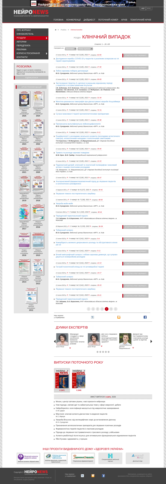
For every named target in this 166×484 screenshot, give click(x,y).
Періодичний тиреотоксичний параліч (72, 216)
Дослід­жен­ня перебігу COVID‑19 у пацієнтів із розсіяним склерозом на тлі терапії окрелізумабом (87, 60)
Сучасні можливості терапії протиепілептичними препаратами (82, 114)
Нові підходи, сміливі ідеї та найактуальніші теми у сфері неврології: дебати (88, 405)
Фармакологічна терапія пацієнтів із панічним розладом (79, 429)
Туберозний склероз (64, 230)
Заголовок (70, 49)
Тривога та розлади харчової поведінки (72, 153)
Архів (124, 20)
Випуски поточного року (78, 362)
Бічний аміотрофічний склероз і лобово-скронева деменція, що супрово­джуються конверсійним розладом (87, 256)
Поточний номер (108, 20)
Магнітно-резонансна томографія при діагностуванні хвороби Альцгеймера (88, 102)
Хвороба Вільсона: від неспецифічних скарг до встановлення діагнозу (86, 420)
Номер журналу (84, 49)
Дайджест (89, 20)
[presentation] (55, 344)
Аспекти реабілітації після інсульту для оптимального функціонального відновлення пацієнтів (96, 436)
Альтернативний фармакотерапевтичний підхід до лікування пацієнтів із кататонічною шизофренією (86, 182)
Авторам (21, 42)
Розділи (63, 30)
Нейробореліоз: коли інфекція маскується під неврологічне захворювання (87, 408)
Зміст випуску (103, 397)
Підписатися (31, 78)
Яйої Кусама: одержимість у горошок (71, 439)
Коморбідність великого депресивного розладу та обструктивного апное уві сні (86, 244)
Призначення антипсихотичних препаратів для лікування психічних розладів (88, 425)
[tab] (62, 380)
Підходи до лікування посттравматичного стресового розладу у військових (87, 432)
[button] (97, 352)
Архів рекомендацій (31, 87)
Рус (149, 8)
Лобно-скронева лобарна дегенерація (72, 71)
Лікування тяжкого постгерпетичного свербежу (75, 194)
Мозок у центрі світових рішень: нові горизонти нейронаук (80, 402)
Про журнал (24, 30)
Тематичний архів (140, 20)
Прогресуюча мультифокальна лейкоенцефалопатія (78, 124)
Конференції (73, 20)
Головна (58, 20)
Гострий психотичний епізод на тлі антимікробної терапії (80, 267)
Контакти (22, 57)
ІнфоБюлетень (25, 34)
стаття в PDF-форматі (136, 55)
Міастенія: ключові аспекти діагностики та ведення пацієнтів (81, 414)
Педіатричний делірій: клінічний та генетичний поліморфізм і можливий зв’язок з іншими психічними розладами (86, 166)
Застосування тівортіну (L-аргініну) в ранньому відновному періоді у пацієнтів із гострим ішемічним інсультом (84, 84)
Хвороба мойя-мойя (64, 203)
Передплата (23, 45)
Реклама (21, 49)
